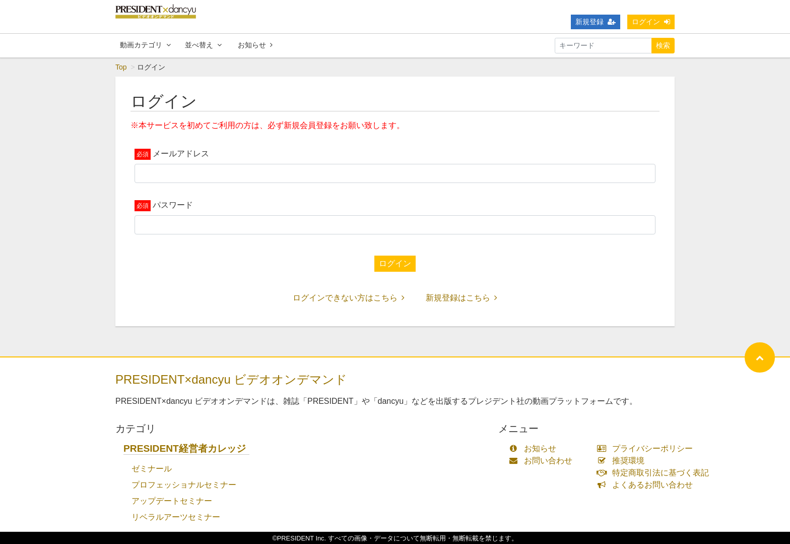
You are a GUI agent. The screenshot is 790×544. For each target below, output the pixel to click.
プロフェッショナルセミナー (183, 484)
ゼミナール (151, 468)
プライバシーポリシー (647, 448)
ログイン (651, 22)
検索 (663, 45)
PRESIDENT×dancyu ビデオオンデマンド (231, 379)
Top (121, 67)
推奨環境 (623, 460)
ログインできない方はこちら (349, 297)
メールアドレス (181, 153)
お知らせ (255, 45)
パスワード (173, 205)
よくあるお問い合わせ (647, 484)
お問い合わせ (542, 460)
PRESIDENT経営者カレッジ (184, 448)
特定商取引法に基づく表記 (655, 472)
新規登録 (595, 22)
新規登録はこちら (461, 297)
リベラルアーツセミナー (175, 517)
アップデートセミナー (171, 501)
